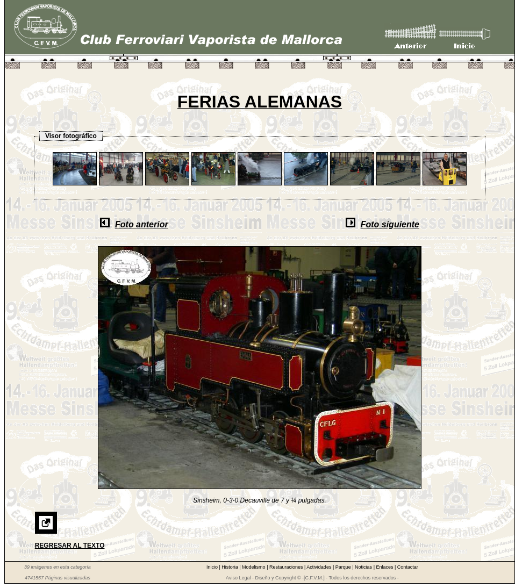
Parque (344, 567)
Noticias (364, 567)
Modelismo (254, 567)
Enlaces (385, 567)
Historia (230, 567)
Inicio (212, 567)
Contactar (407, 567)
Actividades (319, 567)
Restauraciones (286, 567)
